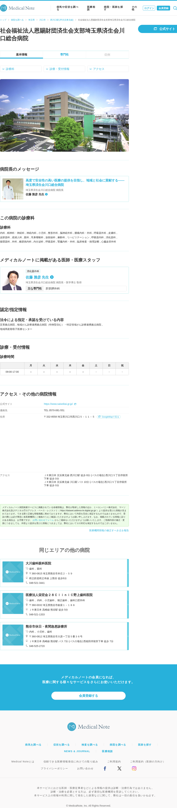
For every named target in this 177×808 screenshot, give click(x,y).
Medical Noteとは (23, 761)
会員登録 (164, 8)
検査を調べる (90, 744)
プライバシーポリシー (54, 768)
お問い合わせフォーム (43, 520)
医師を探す (145, 744)
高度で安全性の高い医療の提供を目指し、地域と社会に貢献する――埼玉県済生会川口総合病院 (75, 182)
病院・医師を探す (113, 8)
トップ (3, 20)
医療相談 (91, 8)
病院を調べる (17, 20)
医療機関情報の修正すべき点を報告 (109, 530)
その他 (134, 8)
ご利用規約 (114, 761)
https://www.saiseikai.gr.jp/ (60, 403)
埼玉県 (31, 20)
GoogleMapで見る (108, 417)
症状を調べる (61, 744)
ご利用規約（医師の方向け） (147, 761)
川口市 (42, 20)
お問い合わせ (85, 768)
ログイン (149, 8)
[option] (64, 115)
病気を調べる (33, 744)
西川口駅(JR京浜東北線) (61, 20)
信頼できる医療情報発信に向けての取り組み (71, 761)
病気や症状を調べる (67, 8)
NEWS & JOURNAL (77, 751)
